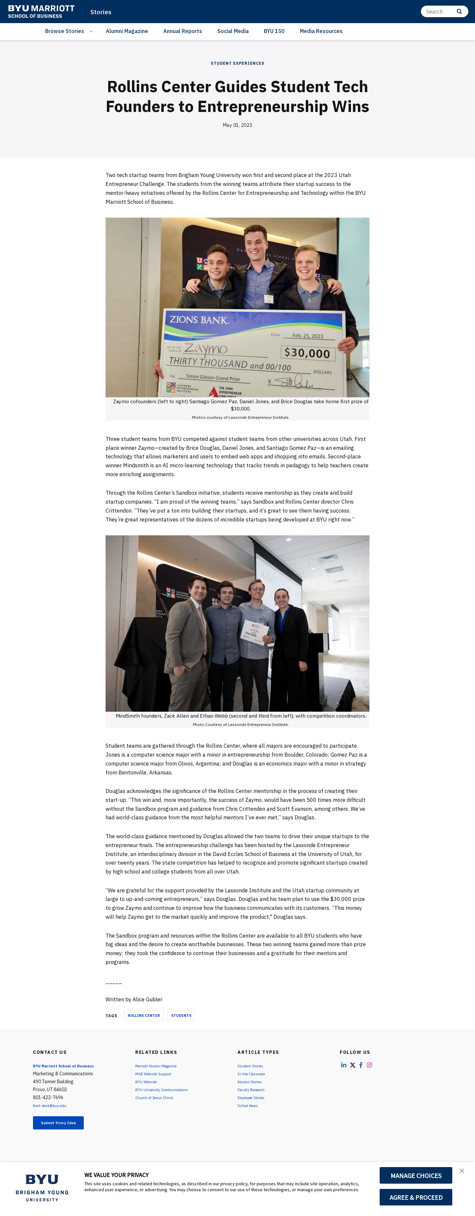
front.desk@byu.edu (54, 1105)
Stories (103, 11)
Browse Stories (64, 31)
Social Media (233, 31)
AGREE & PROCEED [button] (416, 1197)
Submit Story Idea (67, 1124)
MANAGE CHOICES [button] (416, 1175)
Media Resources (321, 31)
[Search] (444, 11)
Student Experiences (238, 63)
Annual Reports (182, 31)
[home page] (41, 11)
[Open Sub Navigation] (92, 31)
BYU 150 (274, 31)
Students (181, 1015)
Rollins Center (144, 1015)
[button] (464, 1173)
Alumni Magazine (127, 31)
